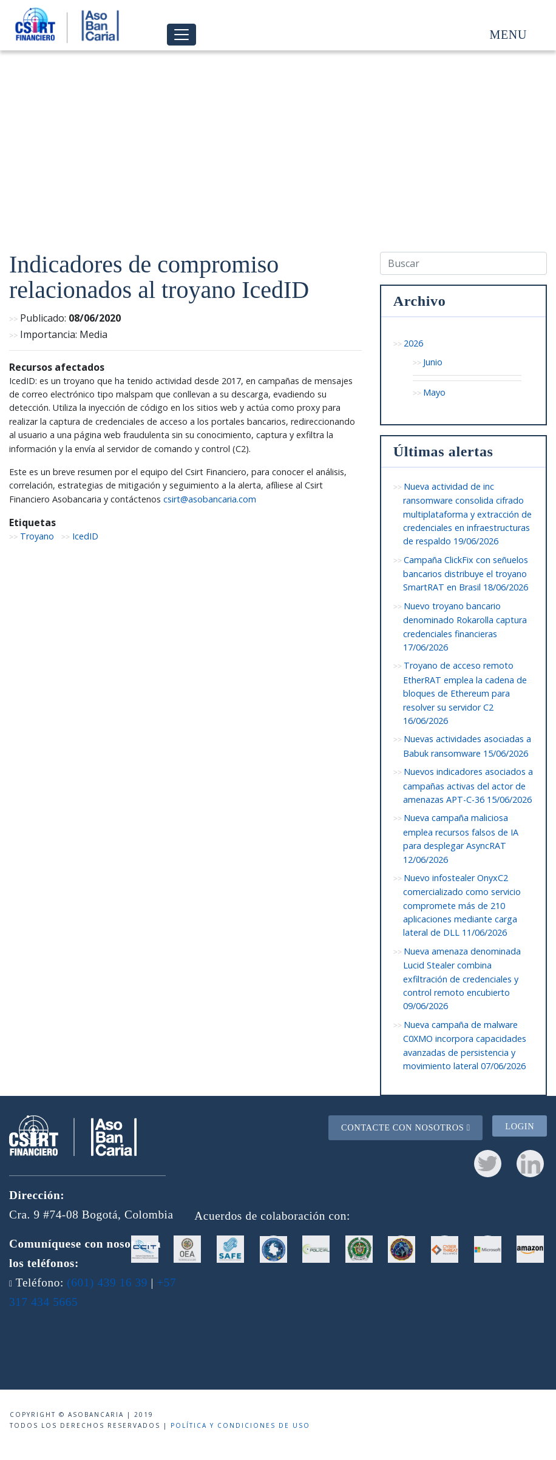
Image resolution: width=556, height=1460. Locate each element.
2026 (413, 343)
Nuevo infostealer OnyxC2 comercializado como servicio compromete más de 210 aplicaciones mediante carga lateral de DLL (462, 905)
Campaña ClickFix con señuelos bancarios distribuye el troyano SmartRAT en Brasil (466, 573)
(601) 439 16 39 (107, 1282)
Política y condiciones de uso (240, 1425)
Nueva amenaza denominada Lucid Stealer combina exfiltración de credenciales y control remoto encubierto (462, 978)
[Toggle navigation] (181, 35)
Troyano (37, 536)
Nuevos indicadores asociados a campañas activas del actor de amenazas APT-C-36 (468, 785)
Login (519, 1125)
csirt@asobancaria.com (209, 499)
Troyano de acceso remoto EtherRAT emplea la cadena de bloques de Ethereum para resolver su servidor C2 (465, 693)
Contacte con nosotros (405, 1127)
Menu (508, 34)
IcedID (85, 536)
